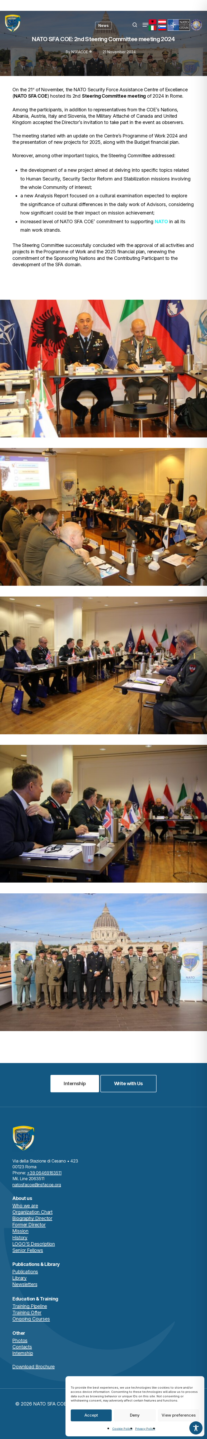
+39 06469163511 (44, 1172)
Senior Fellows (27, 1250)
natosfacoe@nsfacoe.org (36, 1184)
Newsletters (24, 1284)
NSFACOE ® (82, 52)
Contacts (22, 1347)
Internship (22, 1353)
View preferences (179, 1415)
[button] (145, 24)
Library (19, 1278)
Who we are (25, 1205)
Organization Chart (32, 1212)
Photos (19, 1340)
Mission (20, 1231)
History (19, 1237)
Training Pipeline (29, 1306)
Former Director (28, 1224)
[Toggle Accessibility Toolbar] (196, 1428)
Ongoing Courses (31, 1319)
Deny (135, 1415)
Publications (25, 1271)
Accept (91, 1415)
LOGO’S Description (33, 1244)
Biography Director (32, 1218)
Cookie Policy (122, 1429)
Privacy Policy (145, 1429)
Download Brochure (33, 1366)
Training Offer (26, 1312)
